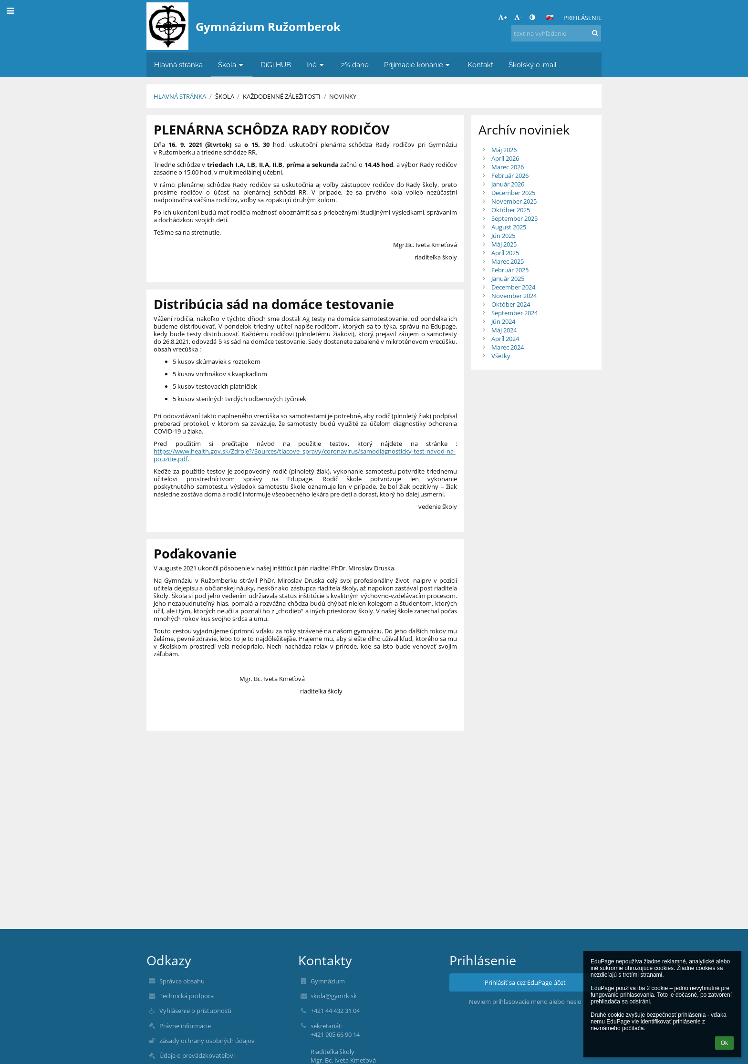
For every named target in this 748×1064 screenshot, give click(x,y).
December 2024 (513, 287)
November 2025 (514, 201)
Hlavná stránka (180, 96)
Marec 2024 (507, 347)
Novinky (342, 96)
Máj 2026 (504, 149)
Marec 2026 (507, 167)
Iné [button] (316, 65)
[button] (549, 17)
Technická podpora (186, 996)
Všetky (500, 355)
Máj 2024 (504, 330)
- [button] (518, 17)
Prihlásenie (582, 17)
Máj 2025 (504, 244)
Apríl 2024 (505, 338)
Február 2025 (510, 270)
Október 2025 (510, 210)
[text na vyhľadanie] (556, 33)
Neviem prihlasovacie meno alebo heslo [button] (525, 1001)
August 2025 (508, 227)
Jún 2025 (503, 235)
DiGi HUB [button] (275, 65)
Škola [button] (231, 65)
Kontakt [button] (480, 65)
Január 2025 (507, 278)
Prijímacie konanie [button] (418, 65)
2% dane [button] (355, 65)
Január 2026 (507, 184)
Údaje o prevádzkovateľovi (197, 1055)
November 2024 (514, 295)
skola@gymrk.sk (334, 996)
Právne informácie (185, 1026)
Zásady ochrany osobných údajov (207, 1040)
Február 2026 (510, 175)
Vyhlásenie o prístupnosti (195, 1010)
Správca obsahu (182, 981)
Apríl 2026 (505, 158)
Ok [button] (724, 1043)
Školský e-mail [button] (533, 65)
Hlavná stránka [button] (178, 65)
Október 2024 (510, 304)
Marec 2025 (507, 261)
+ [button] (502, 17)
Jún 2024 (503, 321)
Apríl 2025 (505, 252)
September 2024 (514, 313)
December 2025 (513, 192)
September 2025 (514, 218)
